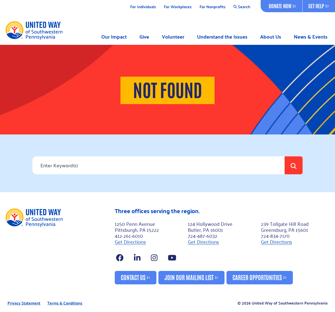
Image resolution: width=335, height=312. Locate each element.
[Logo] (34, 30)
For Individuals (143, 6)
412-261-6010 (129, 235)
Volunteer (173, 37)
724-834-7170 (275, 235)
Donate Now (282, 5)
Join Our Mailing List (189, 277)
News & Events (311, 37)
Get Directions (130, 241)
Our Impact (114, 37)
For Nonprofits (212, 6)
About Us (270, 37)
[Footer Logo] (58, 246)
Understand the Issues (222, 37)
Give (144, 37)
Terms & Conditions (64, 303)
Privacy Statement (23, 303)
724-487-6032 (202, 235)
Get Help (318, 5)
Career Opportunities (257, 277)
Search (241, 6)
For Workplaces (178, 6)
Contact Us (133, 277)
